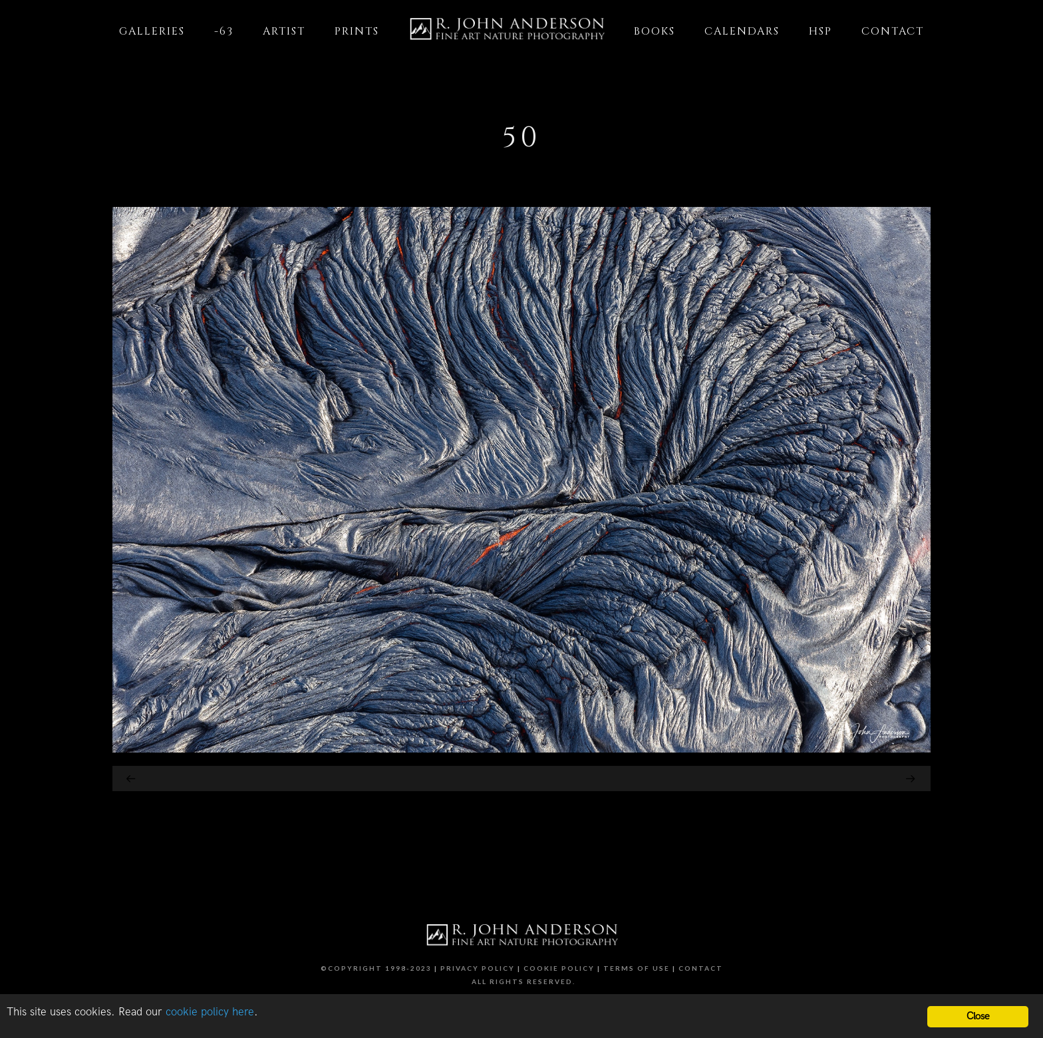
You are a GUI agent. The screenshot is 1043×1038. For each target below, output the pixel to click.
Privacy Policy (477, 968)
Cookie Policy (559, 968)
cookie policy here (210, 1012)
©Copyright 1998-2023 (376, 968)
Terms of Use (636, 968)
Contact (700, 968)
